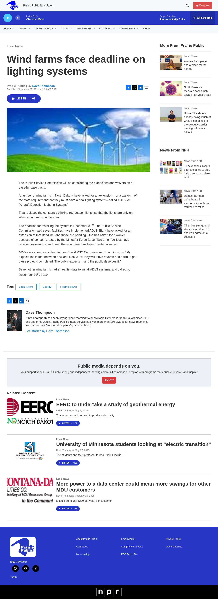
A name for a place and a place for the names (195, 75)
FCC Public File (129, 564)
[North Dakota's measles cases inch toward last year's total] (171, 98)
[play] (7, 25)
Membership (82, 564)
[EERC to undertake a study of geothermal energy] (30, 421)
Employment (127, 549)
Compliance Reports (132, 557)
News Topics (44, 35)
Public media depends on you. (109, 376)
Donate (206, 9)
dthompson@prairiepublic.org (73, 335)
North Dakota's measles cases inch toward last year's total (197, 101)
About (23, 35)
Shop (146, 35)
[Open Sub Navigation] (13, 35)
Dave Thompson (43, 96)
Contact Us (82, 557)
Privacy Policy (173, 549)
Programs (84, 35)
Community (127, 35)
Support (105, 35)
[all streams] (202, 24)
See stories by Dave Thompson (48, 341)
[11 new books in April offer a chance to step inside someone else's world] (171, 184)
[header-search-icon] (189, 9)
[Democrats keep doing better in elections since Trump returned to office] (171, 214)
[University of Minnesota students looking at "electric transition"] (30, 461)
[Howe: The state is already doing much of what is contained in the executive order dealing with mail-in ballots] (171, 124)
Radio (65, 35)
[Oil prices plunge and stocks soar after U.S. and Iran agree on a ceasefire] (171, 243)
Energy (47, 297)
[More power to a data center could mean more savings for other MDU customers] (30, 500)
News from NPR (193, 178)
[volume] (18, 25)
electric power (68, 297)
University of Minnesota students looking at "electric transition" (133, 454)
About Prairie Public (86, 549)
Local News (15, 56)
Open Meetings (174, 557)
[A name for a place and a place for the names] (171, 72)
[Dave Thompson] (14, 330)
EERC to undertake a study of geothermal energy (115, 414)
